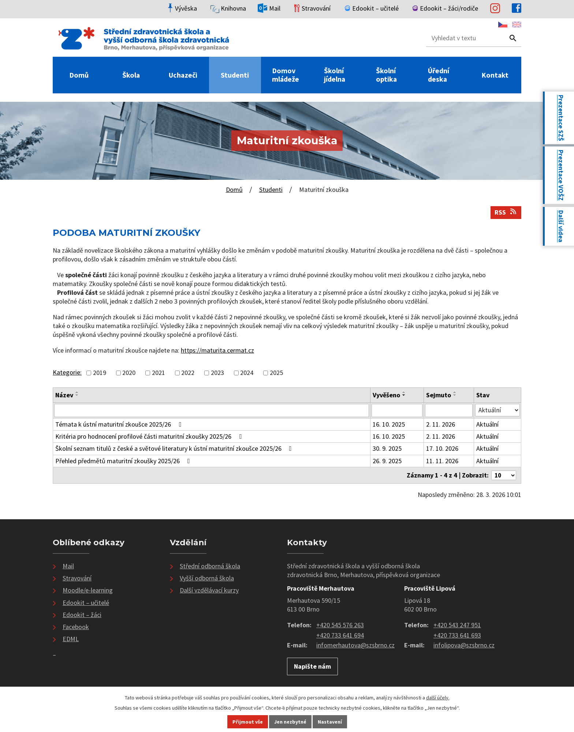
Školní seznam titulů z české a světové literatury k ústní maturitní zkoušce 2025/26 (175, 449)
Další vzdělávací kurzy (209, 591)
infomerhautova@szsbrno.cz (355, 646)
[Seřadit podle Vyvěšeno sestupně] (404, 395)
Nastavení (330, 721)
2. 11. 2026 (440, 425)
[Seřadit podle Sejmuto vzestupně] (455, 392)
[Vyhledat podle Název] (211, 411)
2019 (99, 372)
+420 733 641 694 (340, 636)
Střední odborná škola (210, 567)
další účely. (438, 697)
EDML (71, 640)
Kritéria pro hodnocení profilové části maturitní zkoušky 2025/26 (150, 437)
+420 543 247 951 (457, 626)
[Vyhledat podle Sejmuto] (449, 411)
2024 (246, 372)
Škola (131, 75)
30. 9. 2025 (387, 449)
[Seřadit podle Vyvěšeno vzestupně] (404, 392)
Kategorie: (67, 372)
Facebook (76, 628)
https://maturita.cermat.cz (217, 350)
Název (64, 395)
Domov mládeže (285, 75)
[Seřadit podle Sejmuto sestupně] (455, 395)
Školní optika (386, 75)
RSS (506, 212)
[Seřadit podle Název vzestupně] (77, 392)
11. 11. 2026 (442, 461)
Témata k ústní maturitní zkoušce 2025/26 (119, 425)
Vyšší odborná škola (207, 579)
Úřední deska (438, 75)
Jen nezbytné (290, 721)
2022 (187, 372)
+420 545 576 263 (340, 626)
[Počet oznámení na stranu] (502, 476)
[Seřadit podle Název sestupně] (77, 395)
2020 (128, 372)
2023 (217, 372)
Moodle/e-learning (88, 591)
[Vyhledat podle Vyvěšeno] (397, 411)
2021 (158, 372)
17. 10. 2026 (442, 449)
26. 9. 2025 (387, 461)
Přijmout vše (247, 721)
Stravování (77, 579)
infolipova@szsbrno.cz (464, 646)
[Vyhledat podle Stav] (497, 410)
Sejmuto (438, 395)
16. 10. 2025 (389, 425)
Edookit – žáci (82, 616)
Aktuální (487, 425)
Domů (79, 75)
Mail (68, 567)
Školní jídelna (334, 75)
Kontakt (494, 75)
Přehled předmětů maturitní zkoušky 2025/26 (124, 461)
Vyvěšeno (386, 395)
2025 (276, 372)
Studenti (235, 75)
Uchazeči (183, 75)
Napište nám (312, 667)
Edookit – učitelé (86, 603)
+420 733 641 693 (457, 636)
